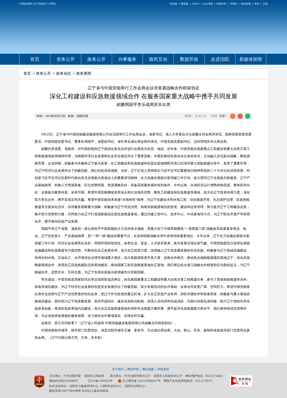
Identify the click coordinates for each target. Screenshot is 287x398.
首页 (34, 59)
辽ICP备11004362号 (100, 380)
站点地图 (208, 3)
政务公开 (96, 59)
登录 (256, 3)
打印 (214, 116)
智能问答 (221, 3)
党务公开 (66, 59)
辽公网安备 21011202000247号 (139, 381)
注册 (265, 3)
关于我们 (118, 369)
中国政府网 (25, 3)
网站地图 (148, 369)
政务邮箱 (246, 3)
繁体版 (184, 3)
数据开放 (189, 59)
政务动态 (63, 73)
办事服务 (127, 59)
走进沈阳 (220, 59)
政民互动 (158, 59)
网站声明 (133, 369)
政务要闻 (83, 73)
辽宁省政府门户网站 (45, 3)
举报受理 (163, 369)
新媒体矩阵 (250, 59)
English (195, 3)
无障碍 (233, 3)
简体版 (173, 3)
